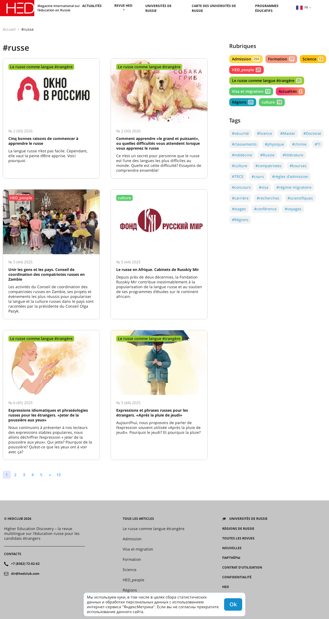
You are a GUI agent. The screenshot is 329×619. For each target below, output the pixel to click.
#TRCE (238, 176)
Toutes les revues (238, 538)
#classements (244, 144)
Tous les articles (138, 519)
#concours (241, 187)
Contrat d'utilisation (242, 567)
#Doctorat (312, 133)
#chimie (299, 144)
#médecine (242, 154)
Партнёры (231, 558)
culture (272, 102)
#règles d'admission (290, 176)
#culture (239, 165)
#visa (263, 187)
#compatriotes (268, 165)
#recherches (268, 198)
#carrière (240, 198)
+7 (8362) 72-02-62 (25, 564)
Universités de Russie (248, 519)
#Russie (267, 154)
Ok (233, 604)
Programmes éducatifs (267, 8)
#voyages (293, 208)
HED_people (246, 69)
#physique (274, 144)
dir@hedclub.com (25, 574)
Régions (242, 102)
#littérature (293, 154)
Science (313, 58)
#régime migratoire (293, 187)
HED (225, 587)
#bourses (298, 165)
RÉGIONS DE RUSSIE (238, 529)
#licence (264, 133)
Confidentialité (237, 577)
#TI (317, 144)
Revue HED (123, 5)
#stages (239, 208)
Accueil (9, 29)
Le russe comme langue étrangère (266, 80)
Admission (246, 58)
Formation (281, 58)
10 (58, 474)
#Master (287, 133)
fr (302, 7)
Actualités (92, 6)
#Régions (240, 219)
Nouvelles (232, 548)
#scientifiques (300, 198)
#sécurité (240, 133)
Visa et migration (251, 91)
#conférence (265, 208)
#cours (258, 176)
